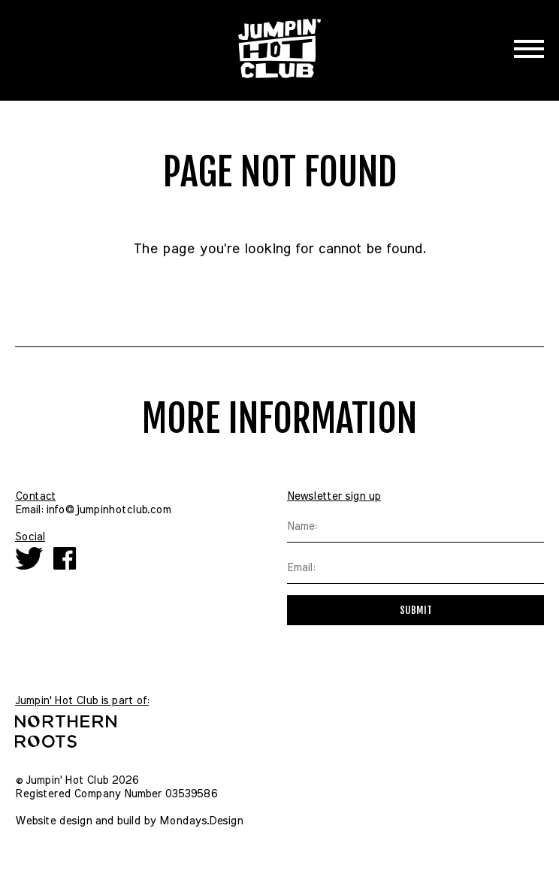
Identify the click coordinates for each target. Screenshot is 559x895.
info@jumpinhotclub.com (108, 510)
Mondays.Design (201, 821)
